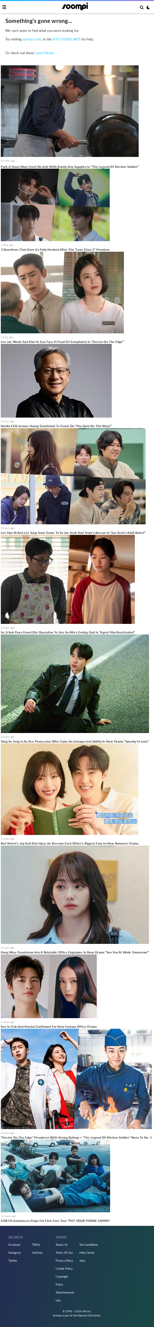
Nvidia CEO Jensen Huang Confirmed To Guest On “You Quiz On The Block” (56, 426)
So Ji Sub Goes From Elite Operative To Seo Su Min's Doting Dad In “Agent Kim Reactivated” (68, 632)
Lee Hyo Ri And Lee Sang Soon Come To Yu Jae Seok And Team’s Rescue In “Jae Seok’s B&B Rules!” (73, 532)
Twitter (12, 1260)
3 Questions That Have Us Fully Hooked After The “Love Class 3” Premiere (55, 249)
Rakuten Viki (85, 1315)
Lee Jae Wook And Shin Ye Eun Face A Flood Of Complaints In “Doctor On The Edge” (62, 341)
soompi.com (32, 39)
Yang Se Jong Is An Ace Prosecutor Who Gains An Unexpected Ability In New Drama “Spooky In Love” (75, 741)
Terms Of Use (64, 1252)
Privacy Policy (64, 1260)
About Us (62, 1244)
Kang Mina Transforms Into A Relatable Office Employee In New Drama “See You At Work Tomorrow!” (75, 952)
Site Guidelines (88, 1244)
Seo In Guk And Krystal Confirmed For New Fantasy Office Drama (49, 1026)
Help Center (87, 1252)
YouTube (37, 1252)
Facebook (14, 1244)
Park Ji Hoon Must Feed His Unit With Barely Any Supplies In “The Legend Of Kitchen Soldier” (70, 166)
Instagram (14, 1252)
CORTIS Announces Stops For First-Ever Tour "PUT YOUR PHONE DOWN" (55, 1220)
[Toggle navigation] (4, 7)
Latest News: (44, 53)
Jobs (82, 1260)
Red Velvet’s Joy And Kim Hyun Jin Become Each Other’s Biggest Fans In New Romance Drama (69, 843)
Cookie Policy (64, 1268)
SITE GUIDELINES (66, 39)
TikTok (36, 1244)
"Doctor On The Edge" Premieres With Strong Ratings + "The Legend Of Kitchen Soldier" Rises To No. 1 (76, 1137)
